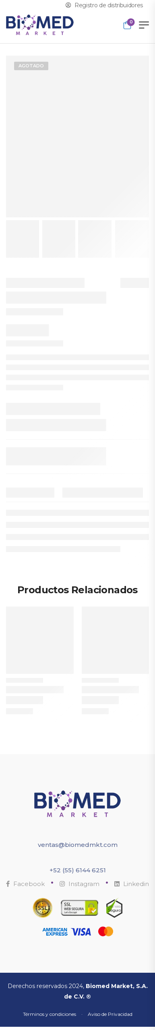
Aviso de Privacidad (110, 1014)
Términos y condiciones (49, 1014)
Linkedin (131, 884)
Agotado (31, 66)
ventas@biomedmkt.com (78, 845)
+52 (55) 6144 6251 (78, 870)
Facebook (25, 884)
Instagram (79, 884)
